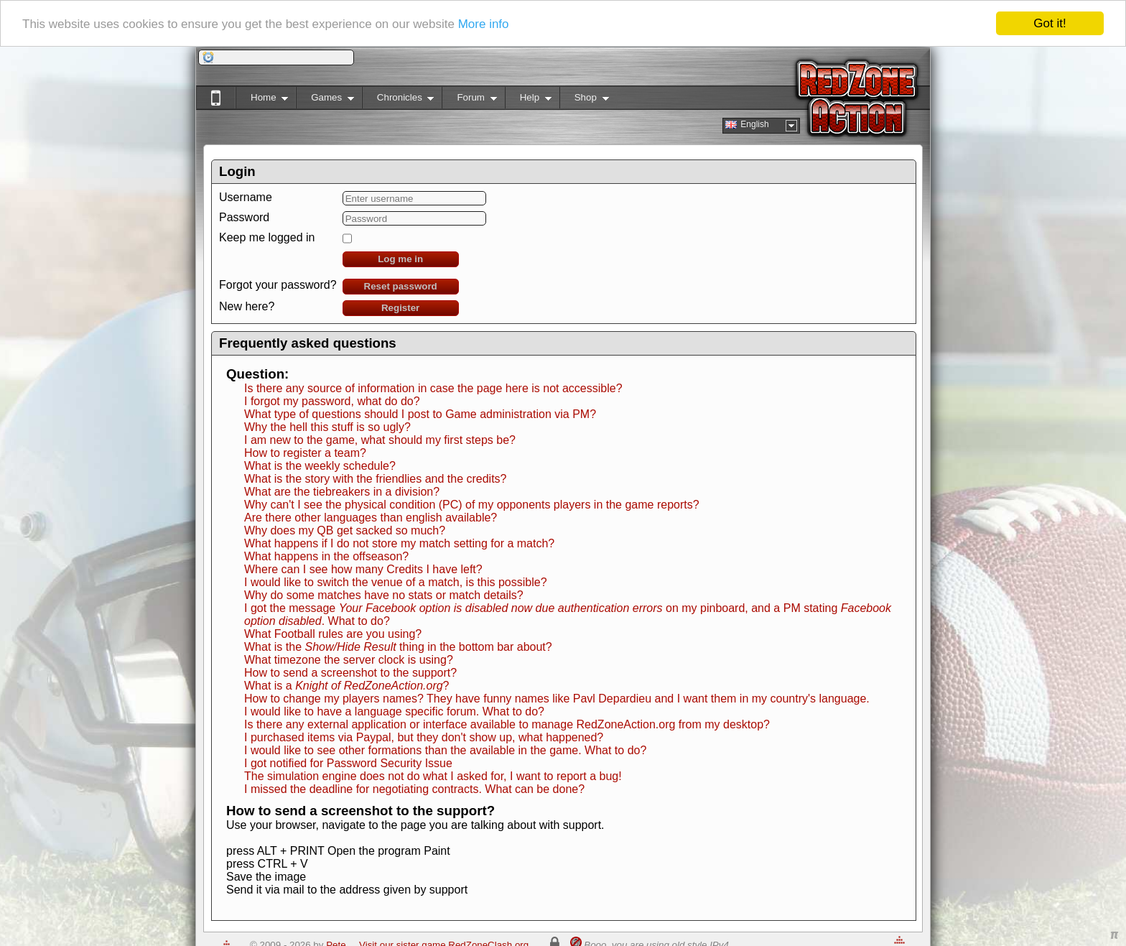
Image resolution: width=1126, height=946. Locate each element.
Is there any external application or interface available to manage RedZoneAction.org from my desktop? (507, 724)
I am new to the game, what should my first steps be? (380, 440)
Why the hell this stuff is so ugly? (327, 427)
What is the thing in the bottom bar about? (398, 647)
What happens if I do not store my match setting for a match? (399, 543)
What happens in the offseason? (326, 556)
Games (325, 100)
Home (262, 100)
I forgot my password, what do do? (332, 401)
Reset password (400, 286)
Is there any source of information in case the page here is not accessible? (433, 388)
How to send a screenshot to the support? (350, 673)
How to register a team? (305, 453)
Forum (469, 100)
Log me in (400, 259)
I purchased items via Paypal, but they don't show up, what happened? (423, 737)
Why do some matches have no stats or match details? (384, 595)
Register (400, 307)
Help (528, 100)
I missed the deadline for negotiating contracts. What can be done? (414, 789)
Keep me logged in (267, 237)
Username (245, 197)
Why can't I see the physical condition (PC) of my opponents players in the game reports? (471, 504)
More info (483, 23)
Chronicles (398, 100)
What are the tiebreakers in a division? (341, 492)
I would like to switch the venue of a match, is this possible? (395, 582)
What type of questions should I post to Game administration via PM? (420, 414)
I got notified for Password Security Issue (348, 763)
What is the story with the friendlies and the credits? (375, 479)
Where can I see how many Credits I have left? (363, 569)
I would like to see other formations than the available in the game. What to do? (445, 750)
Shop (584, 100)
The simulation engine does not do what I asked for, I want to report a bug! (433, 776)
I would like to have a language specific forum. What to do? (394, 711)
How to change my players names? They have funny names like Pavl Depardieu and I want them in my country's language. (557, 698)
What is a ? (347, 686)
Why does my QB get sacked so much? (344, 530)
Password (244, 217)
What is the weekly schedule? (320, 466)
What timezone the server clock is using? (348, 660)
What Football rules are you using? (333, 634)
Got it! (1049, 23)
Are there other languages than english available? (370, 517)
